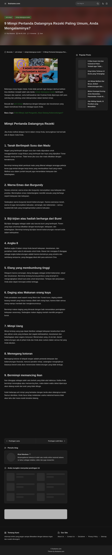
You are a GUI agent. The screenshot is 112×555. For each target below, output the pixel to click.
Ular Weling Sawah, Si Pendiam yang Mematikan (96, 103)
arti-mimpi (9, 17)
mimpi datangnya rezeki (45, 92)
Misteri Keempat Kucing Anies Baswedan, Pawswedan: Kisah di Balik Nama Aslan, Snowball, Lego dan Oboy (96, 94)
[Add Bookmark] (40, 33)
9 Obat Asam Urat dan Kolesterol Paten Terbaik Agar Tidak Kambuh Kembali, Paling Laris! (96, 64)
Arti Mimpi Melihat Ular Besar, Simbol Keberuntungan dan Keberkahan (96, 84)
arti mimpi (18, 104)
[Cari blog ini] (86, 3)
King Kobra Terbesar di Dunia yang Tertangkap (96, 72)
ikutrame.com (14, 4)
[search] (98, 4)
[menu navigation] (5, 4)
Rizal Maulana (11, 33)
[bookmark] (107, 4)
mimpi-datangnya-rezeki (23, 17)
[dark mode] (103, 4)
